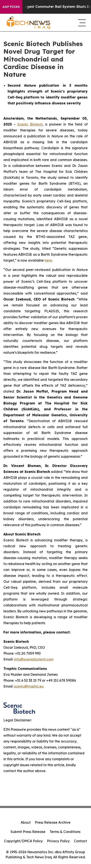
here (48, 260)
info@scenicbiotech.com (33, 659)
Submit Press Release (28, 832)
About (26, 822)
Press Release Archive (53, 822)
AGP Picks (11, 7)
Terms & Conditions (65, 832)
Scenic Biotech (29, 124)
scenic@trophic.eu (29, 686)
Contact (80, 841)
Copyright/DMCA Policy (23, 841)
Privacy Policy (58, 841)
